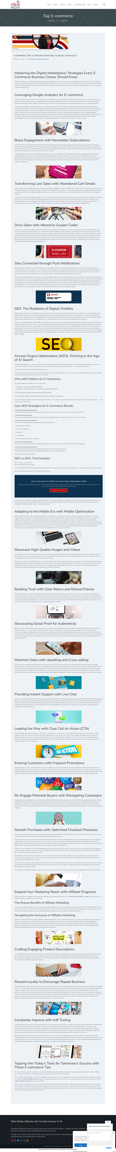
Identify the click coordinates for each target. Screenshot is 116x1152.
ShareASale (73, 896)
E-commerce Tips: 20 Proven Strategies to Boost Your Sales (45, 55)
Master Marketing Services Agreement (48, 1149)
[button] (113, 1133)
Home (49, 4)
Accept (81, 1145)
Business (32, 59)
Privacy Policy (62, 1149)
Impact (87, 896)
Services (62, 4)
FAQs (69, 4)
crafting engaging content (22, 1081)
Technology (45, 59)
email (56, 188)
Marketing (38, 59)
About (55, 4)
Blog (89, 4)
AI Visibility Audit (79, 4)
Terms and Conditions (72, 1149)
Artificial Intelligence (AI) (29, 1079)
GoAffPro (80, 896)
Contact (95, 4)
